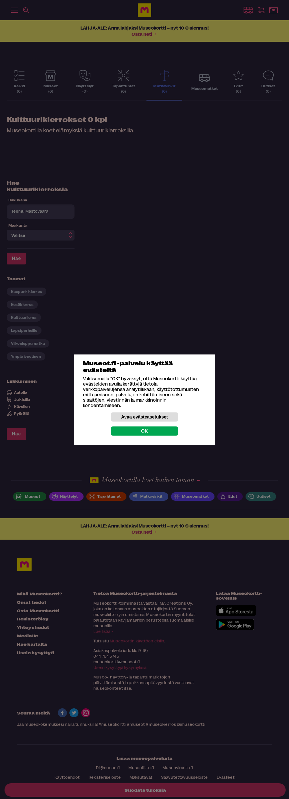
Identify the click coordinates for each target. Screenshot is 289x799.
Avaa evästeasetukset (144, 416)
